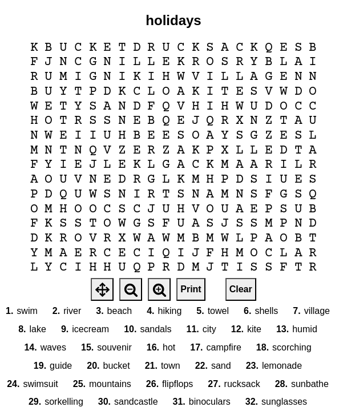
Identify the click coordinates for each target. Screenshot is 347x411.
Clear (240, 289)
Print (190, 289)
